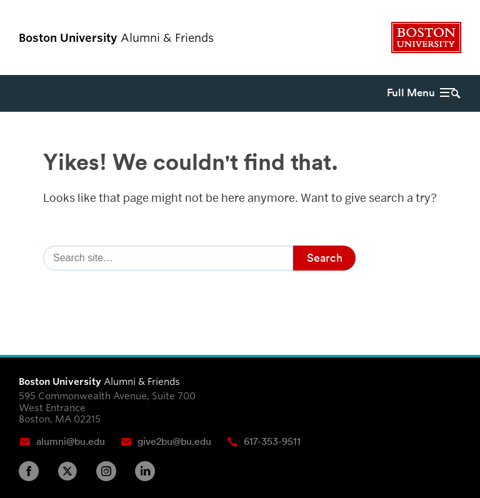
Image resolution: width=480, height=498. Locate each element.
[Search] (168, 258)
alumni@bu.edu (70, 441)
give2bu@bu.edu (174, 441)
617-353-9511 (272, 441)
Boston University (426, 37)
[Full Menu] (413, 93)
